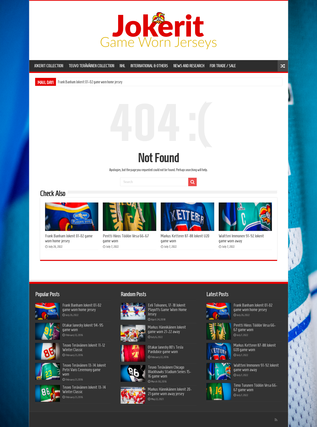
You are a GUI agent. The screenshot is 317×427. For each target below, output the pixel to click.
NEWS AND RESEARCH (188, 66)
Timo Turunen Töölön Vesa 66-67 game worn (255, 387)
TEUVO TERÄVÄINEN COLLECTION (91, 66)
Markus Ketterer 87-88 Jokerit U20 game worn (255, 347)
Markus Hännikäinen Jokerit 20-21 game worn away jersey (170, 391)
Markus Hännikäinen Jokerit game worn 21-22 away (167, 329)
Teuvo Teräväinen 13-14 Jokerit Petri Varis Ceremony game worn (84, 370)
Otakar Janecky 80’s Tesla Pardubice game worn (165, 349)
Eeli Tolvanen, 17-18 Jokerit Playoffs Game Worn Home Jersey (167, 309)
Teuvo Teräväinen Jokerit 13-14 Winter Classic (84, 389)
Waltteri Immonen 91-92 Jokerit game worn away (241, 238)
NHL (122, 66)
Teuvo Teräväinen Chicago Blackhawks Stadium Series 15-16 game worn (169, 372)
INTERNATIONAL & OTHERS (149, 66)
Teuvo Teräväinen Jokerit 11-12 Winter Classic (83, 347)
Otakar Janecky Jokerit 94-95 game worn (82, 327)
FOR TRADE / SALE (223, 66)
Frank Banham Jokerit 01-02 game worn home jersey (90, 82)
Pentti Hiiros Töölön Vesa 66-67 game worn (255, 327)
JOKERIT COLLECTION (48, 66)
